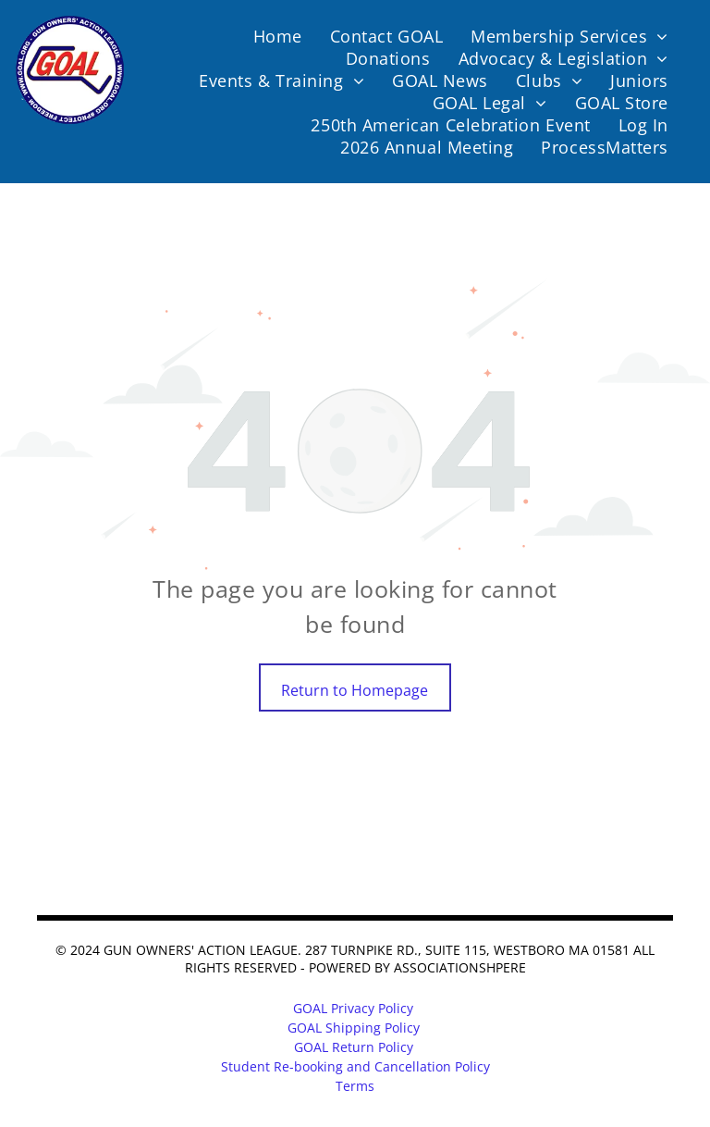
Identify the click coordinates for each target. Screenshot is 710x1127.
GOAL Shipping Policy (354, 1027)
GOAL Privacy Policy (353, 1008)
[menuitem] (277, 36)
